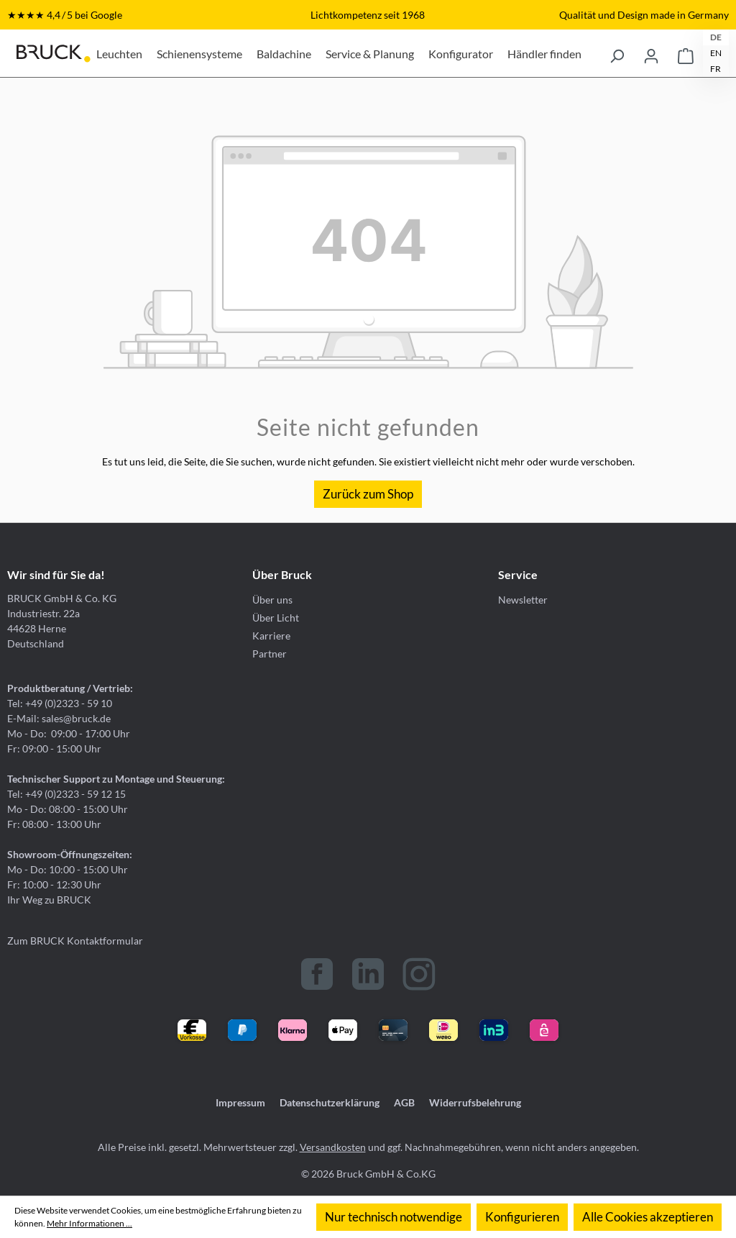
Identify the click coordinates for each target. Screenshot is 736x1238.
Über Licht (275, 617)
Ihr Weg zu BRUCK (49, 899)
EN (716, 52)
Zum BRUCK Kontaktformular (75, 940)
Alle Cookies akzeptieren (647, 1216)
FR (715, 68)
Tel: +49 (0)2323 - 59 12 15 (66, 794)
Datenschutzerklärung (330, 1102)
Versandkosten (333, 1147)
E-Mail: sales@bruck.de (59, 718)
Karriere (271, 635)
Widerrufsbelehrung (475, 1102)
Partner (269, 653)
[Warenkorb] (685, 53)
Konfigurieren (522, 1216)
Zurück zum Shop (368, 493)
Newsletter (523, 599)
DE (716, 37)
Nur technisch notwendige (393, 1216)
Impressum (240, 1102)
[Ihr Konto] (651, 53)
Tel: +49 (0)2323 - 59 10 (59, 703)
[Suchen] (616, 53)
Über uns (272, 599)
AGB (404, 1102)
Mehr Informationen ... (89, 1223)
